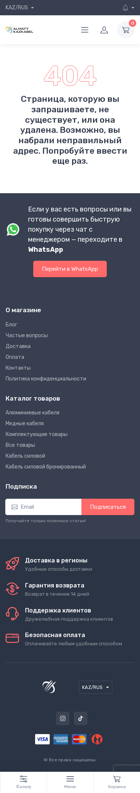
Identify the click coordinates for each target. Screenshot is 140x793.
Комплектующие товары (37, 434)
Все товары (20, 445)
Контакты (18, 368)
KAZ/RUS (17, 7)
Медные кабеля (25, 423)
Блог (11, 325)
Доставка (18, 346)
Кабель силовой (25, 456)
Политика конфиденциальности (46, 379)
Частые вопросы (27, 335)
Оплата (15, 357)
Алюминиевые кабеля (32, 413)
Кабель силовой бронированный (46, 467)
